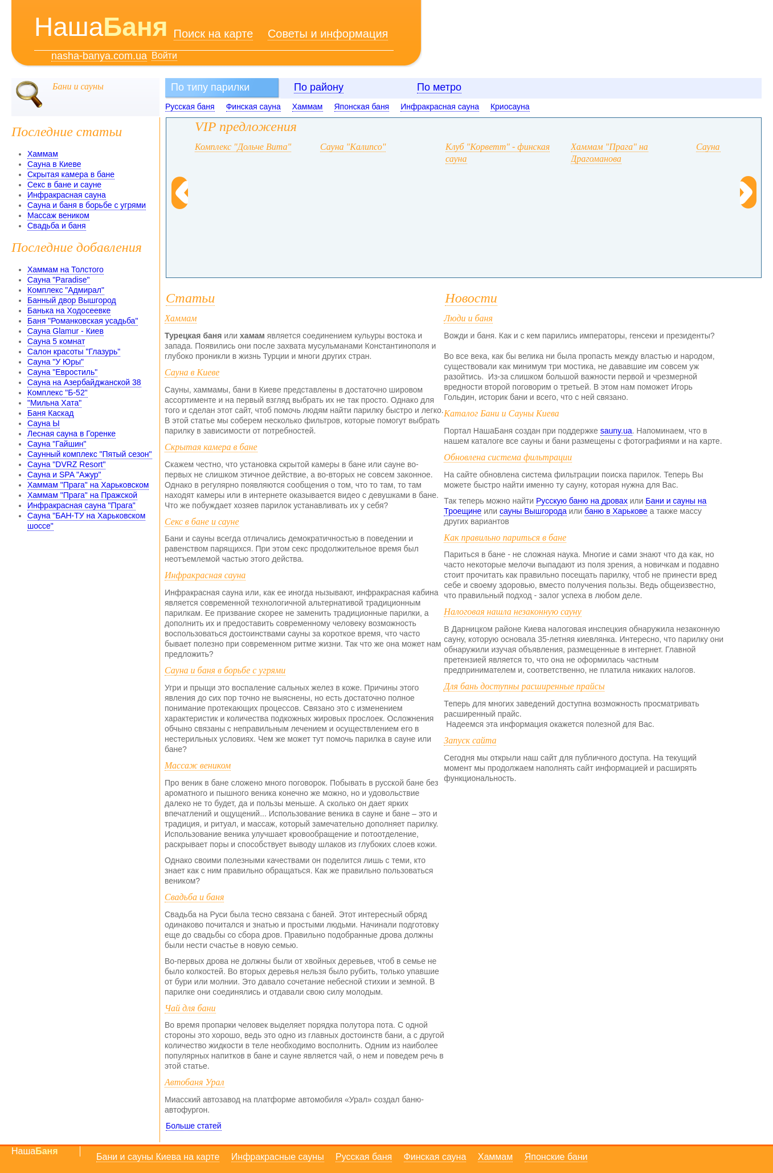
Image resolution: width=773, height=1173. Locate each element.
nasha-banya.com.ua (99, 56)
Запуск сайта (470, 740)
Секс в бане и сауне (64, 184)
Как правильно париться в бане (505, 537)
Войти (164, 55)
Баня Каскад (50, 413)
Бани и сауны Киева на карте (157, 1157)
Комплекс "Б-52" (57, 392)
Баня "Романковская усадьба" (82, 320)
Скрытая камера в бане (70, 174)
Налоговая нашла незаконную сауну (512, 611)
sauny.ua (616, 430)
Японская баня (362, 106)
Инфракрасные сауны (277, 1157)
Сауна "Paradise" (58, 279)
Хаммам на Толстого (65, 269)
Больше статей (194, 1125)
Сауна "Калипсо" (353, 147)
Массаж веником (58, 215)
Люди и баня (468, 318)
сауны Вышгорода (533, 511)
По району (318, 87)
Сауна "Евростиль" (62, 372)
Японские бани (556, 1157)
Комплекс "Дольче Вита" (243, 147)
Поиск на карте (213, 33)
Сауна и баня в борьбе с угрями (86, 205)
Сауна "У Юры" (55, 361)
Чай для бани (190, 1008)
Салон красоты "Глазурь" (73, 351)
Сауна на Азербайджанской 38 (84, 382)
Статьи (190, 298)
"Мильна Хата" (54, 402)
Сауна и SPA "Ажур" (64, 474)
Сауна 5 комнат (56, 341)
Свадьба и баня (56, 225)
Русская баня (190, 106)
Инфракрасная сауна (439, 106)
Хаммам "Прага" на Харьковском (88, 484)
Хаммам (307, 106)
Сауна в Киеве (54, 164)
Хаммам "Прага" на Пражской (82, 495)
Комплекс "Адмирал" (65, 290)
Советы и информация (328, 33)
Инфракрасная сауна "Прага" (81, 505)
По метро (439, 87)
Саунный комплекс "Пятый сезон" (89, 454)
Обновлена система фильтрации (508, 457)
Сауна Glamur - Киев (65, 331)
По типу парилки (210, 87)
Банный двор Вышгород (71, 300)
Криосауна (510, 106)
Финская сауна (253, 106)
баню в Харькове (615, 511)
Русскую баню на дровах (582, 500)
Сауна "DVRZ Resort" (66, 464)
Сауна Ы (43, 423)
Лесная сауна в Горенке (71, 433)
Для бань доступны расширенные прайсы (524, 686)
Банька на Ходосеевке (69, 310)
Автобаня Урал (194, 1082)
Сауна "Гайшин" (56, 443)
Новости (471, 298)
